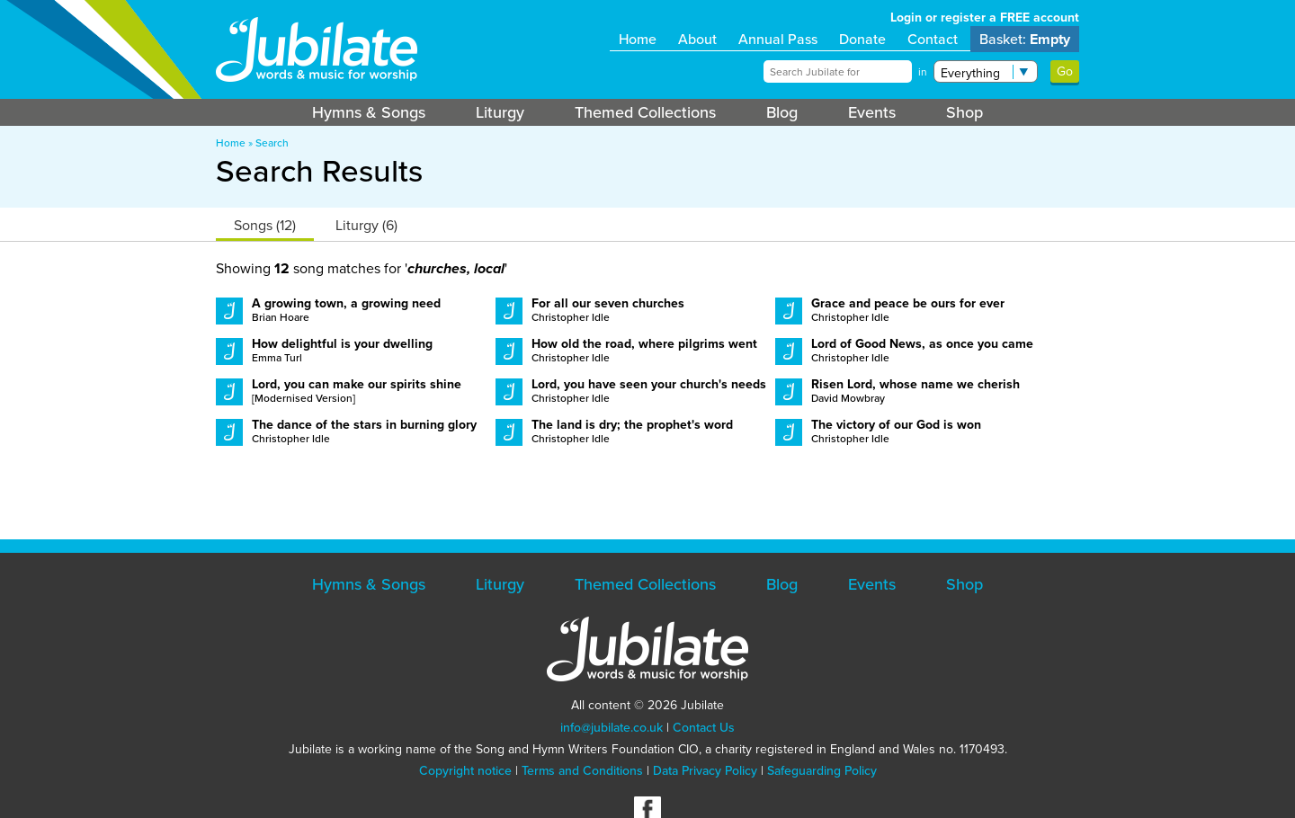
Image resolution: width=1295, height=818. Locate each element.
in (922, 72)
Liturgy (500, 112)
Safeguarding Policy (822, 770)
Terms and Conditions (582, 770)
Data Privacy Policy (705, 770)
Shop (964, 112)
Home (637, 39)
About (697, 39)
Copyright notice (465, 770)
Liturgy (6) (366, 225)
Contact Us (704, 727)
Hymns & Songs (368, 112)
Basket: (1024, 39)
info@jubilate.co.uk (611, 727)
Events (872, 112)
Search (272, 143)
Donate (862, 39)
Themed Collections (645, 112)
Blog (782, 112)
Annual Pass (777, 39)
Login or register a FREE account (984, 17)
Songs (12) (265, 225)
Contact (932, 39)
